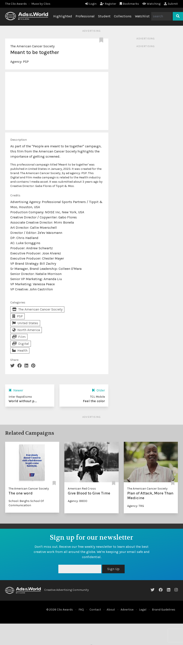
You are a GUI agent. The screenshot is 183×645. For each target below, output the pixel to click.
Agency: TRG (135, 506)
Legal (142, 609)
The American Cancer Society (32, 46)
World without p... (23, 401)
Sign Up (113, 569)
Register (108, 4)
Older (98, 390)
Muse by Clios (40, 4)
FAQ (81, 609)
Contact (95, 609)
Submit (171, 4)
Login (91, 4)
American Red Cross (82, 488)
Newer (16, 390)
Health (19, 350)
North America (26, 330)
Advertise (127, 609)
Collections (123, 16)
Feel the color (94, 401)
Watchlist (142, 16)
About (111, 609)
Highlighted (62, 16)
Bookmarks (129, 4)
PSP (26, 62)
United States (25, 323)
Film (19, 337)
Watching (151, 4)
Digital (20, 344)
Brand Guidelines (163, 609)
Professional (85, 16)
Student (104, 16)
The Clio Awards (16, 4)
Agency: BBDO (77, 501)
